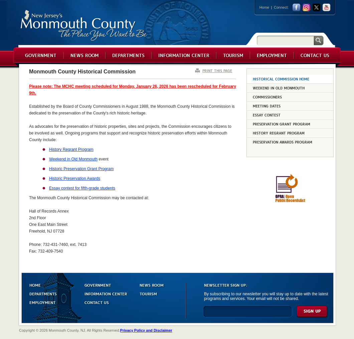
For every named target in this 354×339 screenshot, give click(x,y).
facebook (296, 7)
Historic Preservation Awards (74, 178)
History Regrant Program (71, 149)
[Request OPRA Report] (290, 201)
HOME (35, 285)
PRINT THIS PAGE (217, 70)
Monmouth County (84, 25)
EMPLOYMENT (42, 302)
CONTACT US (96, 302)
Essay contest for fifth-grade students (82, 188)
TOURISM (148, 293)
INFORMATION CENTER (105, 293)
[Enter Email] (247, 314)
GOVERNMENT (97, 285)
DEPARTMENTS (43, 293)
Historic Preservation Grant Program (81, 168)
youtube (326, 7)
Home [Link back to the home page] (264, 7)
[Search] (285, 40)
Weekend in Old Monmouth (73, 159)
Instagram (306, 7)
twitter (316, 7)
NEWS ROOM (152, 285)
